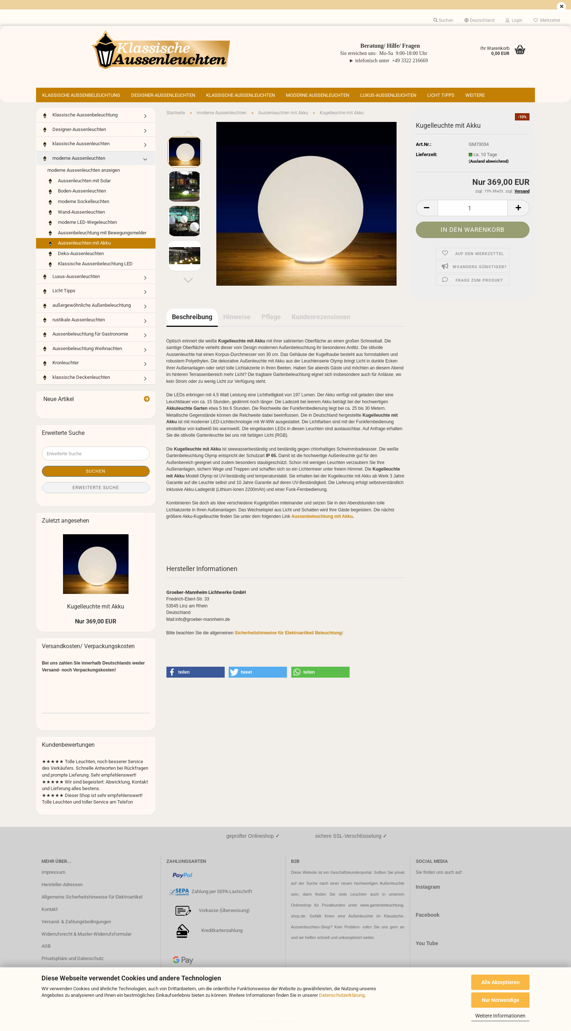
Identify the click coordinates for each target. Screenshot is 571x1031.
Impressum (53, 872)
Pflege (271, 317)
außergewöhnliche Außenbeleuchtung (86, 305)
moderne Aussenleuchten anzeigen (83, 170)
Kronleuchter (60, 363)
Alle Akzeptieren (500, 982)
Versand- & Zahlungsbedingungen (76, 921)
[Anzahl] (473, 208)
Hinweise (237, 317)
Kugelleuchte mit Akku (95, 606)
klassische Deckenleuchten (76, 377)
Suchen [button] (443, 20)
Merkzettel (546, 20)
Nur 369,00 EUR (95, 621)
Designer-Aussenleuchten (163, 95)
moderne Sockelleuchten (78, 202)
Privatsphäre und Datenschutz (72, 958)
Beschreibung (192, 317)
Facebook (428, 915)
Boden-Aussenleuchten (76, 191)
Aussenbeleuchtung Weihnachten (82, 349)
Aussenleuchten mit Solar (79, 181)
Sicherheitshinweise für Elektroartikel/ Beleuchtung (288, 632)
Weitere (475, 95)
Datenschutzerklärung (342, 995)
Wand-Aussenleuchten (76, 212)
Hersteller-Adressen (62, 884)
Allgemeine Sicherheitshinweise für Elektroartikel (92, 897)
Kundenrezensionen (321, 317)
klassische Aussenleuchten (240, 95)
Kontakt (50, 909)
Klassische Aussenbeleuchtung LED (90, 264)
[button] (479, 20)
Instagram (428, 887)
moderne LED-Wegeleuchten (82, 222)
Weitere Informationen (500, 1016)
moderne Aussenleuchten (317, 95)
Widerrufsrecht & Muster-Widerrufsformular (86, 934)
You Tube (427, 943)
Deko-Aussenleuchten (75, 254)
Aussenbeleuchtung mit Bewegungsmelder (96, 233)
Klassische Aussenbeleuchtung (81, 95)
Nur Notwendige (500, 1000)
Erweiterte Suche (95, 487)
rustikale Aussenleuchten (73, 320)
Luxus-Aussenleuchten (388, 95)
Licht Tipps (440, 95)
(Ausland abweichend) (489, 161)
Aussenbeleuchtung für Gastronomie (85, 334)
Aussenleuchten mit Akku (79, 243)
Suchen (96, 471)
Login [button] (514, 20)
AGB (46, 946)
